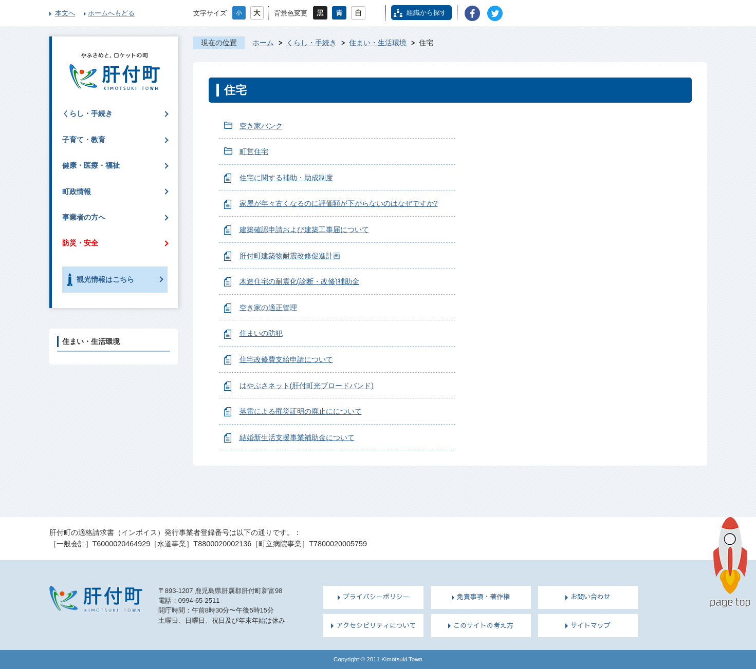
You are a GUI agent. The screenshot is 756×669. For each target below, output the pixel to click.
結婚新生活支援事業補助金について (297, 437)
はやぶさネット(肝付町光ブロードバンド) (306, 385)
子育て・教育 (83, 140)
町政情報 (76, 191)
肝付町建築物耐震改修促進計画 (289, 256)
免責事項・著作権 (483, 596)
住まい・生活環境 (378, 43)
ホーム (263, 43)
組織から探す (427, 12)
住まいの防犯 (261, 333)
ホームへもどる (111, 13)
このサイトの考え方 (483, 625)
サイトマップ (590, 625)
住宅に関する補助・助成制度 (286, 178)
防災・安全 (80, 243)
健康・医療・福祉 (91, 165)
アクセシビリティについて (376, 625)
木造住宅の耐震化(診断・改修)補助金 (299, 281)
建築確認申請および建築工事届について (304, 229)
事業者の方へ (83, 217)
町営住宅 (253, 151)
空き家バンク (261, 126)
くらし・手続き (311, 43)
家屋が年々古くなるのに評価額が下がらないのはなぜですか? (338, 203)
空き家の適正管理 (268, 307)
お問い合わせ (590, 596)
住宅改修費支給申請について (286, 359)
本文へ (65, 13)
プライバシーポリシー (376, 596)
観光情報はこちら (105, 279)
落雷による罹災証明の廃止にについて (300, 411)
